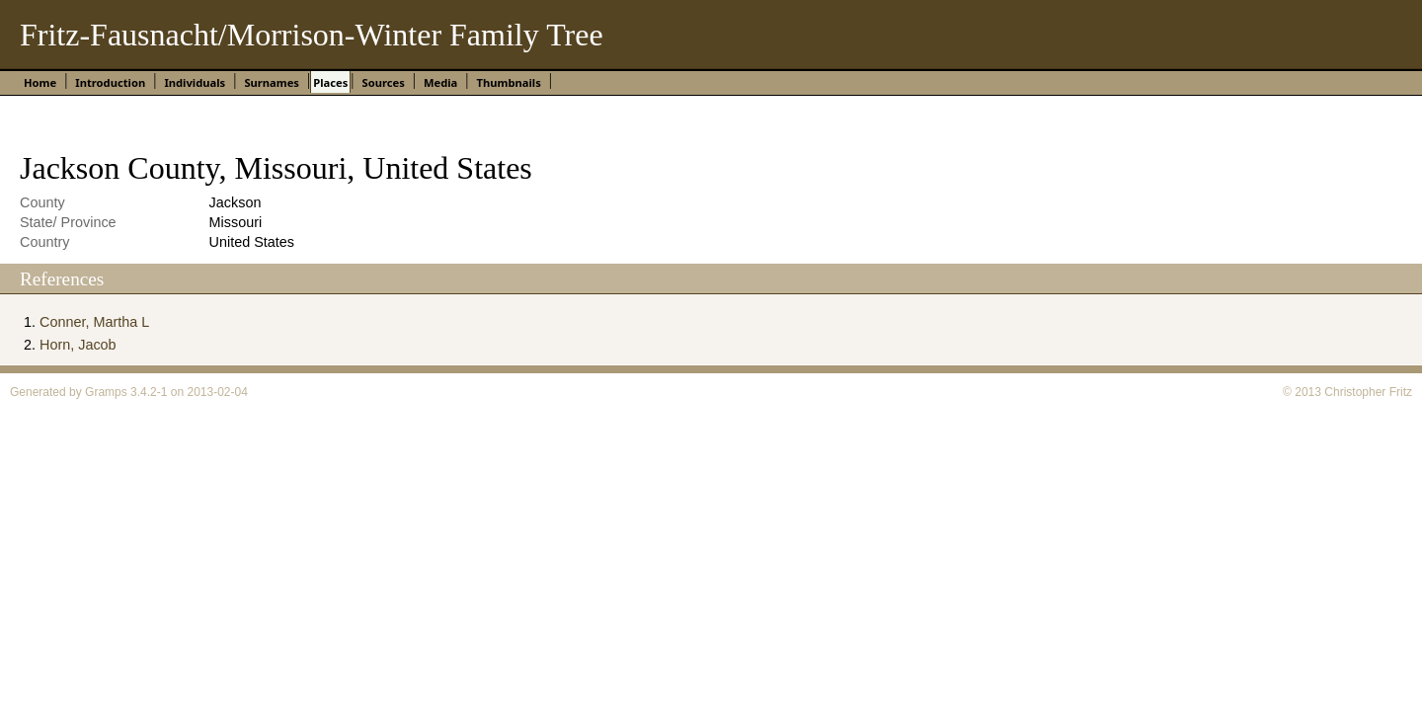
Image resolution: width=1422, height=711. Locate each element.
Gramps (106, 392)
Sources (382, 82)
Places (330, 82)
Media (440, 82)
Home (40, 82)
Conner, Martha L (94, 322)
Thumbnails (509, 82)
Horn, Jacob (78, 345)
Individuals (194, 82)
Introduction (110, 82)
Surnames (271, 82)
